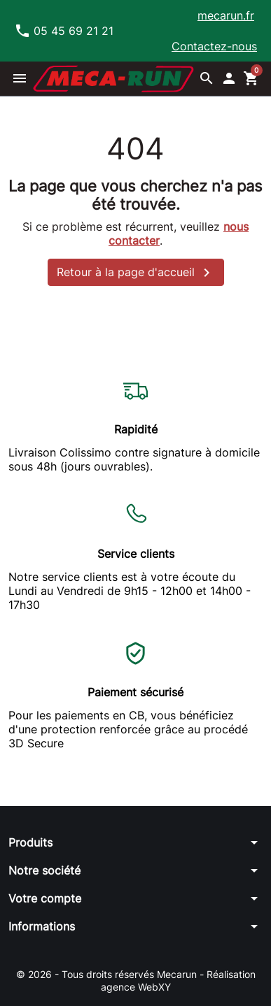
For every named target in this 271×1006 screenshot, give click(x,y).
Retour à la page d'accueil (136, 272)
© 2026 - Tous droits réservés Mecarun (108, 974)
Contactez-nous (214, 46)
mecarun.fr (225, 15)
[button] (19, 78)
